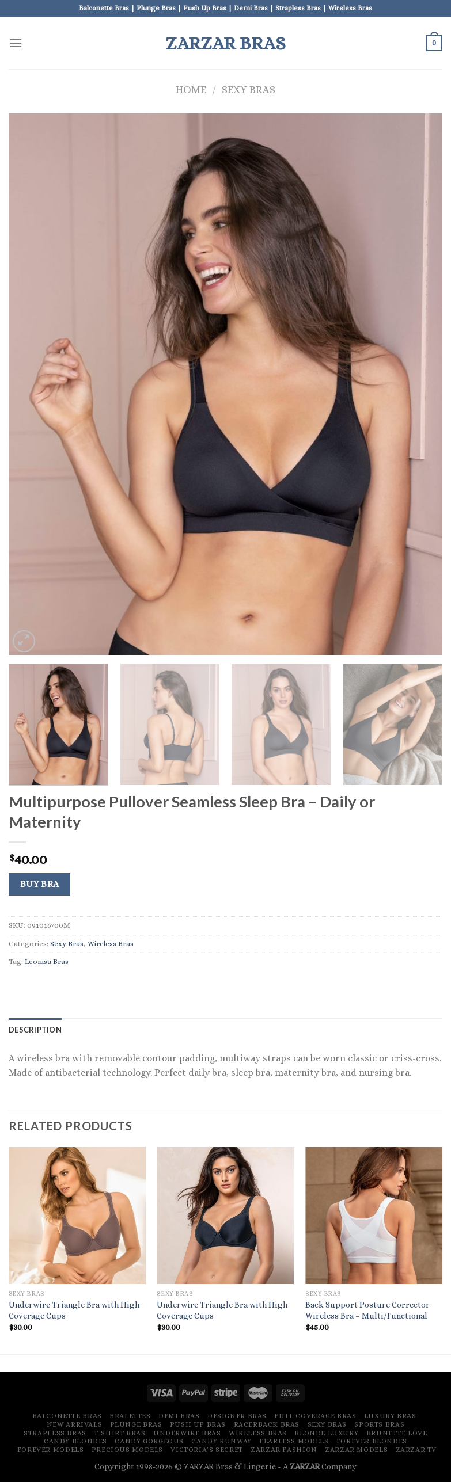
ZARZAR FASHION (284, 1450)
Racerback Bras (267, 1424)
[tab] (35, 1029)
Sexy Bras (248, 89)
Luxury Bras (390, 1416)
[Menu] (15, 43)
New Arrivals (74, 1424)
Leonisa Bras (47, 961)
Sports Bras (379, 1424)
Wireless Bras (111, 943)
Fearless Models (293, 1441)
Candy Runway (221, 1441)
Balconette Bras (67, 1416)
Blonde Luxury (326, 1433)
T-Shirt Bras (119, 1433)
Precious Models (127, 1450)
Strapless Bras (55, 1433)
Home (191, 89)
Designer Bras (237, 1416)
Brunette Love (396, 1433)
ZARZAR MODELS (356, 1450)
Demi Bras (179, 1416)
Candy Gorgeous (149, 1441)
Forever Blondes (371, 1441)
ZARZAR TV (416, 1450)
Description (35, 1029)
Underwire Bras (187, 1433)
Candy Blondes (75, 1441)
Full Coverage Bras (315, 1416)
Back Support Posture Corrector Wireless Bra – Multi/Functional (367, 1310)
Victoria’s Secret (206, 1450)
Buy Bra (39, 884)
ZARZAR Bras (225, 43)
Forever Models (50, 1450)
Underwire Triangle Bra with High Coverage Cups (74, 1310)
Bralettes (130, 1416)
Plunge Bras (136, 1424)
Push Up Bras (198, 1424)
